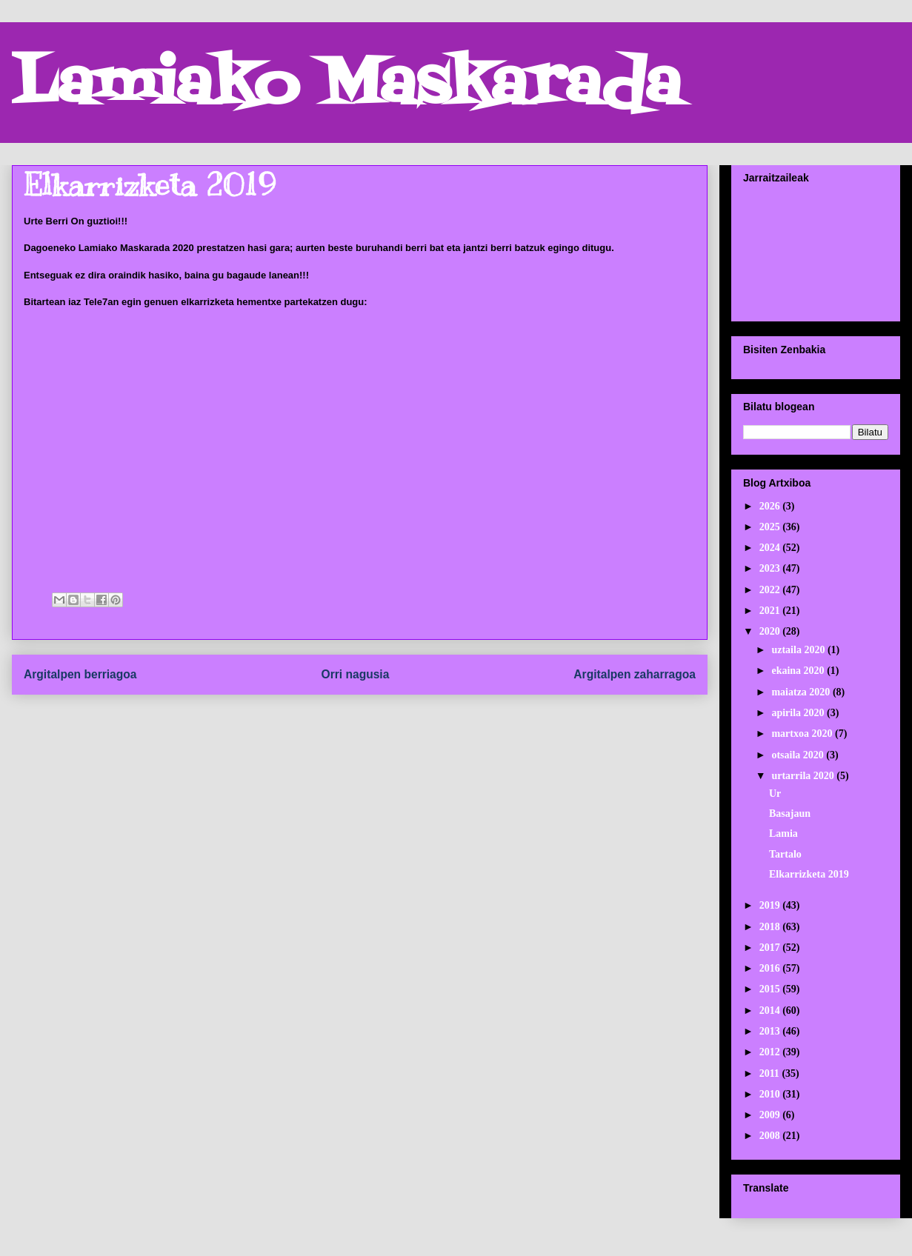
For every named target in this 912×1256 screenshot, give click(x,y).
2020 (771, 631)
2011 (770, 1073)
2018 (771, 926)
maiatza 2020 (801, 692)
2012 (771, 1052)
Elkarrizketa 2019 (809, 874)
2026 (771, 506)
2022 (771, 589)
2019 (771, 905)
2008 (771, 1135)
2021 (771, 610)
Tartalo (785, 854)
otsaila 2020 (798, 755)
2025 (771, 526)
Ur (775, 793)
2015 (771, 989)
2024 (771, 547)
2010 (771, 1094)
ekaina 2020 (799, 670)
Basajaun (790, 813)
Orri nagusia (356, 674)
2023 (771, 568)
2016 (771, 968)
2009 (771, 1114)
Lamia (783, 833)
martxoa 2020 (803, 733)
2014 (771, 1010)
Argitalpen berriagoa (80, 674)
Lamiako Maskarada (346, 87)
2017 (771, 947)
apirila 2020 (799, 712)
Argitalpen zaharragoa (634, 674)
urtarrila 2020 (803, 775)
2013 (771, 1031)
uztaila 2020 (799, 649)
